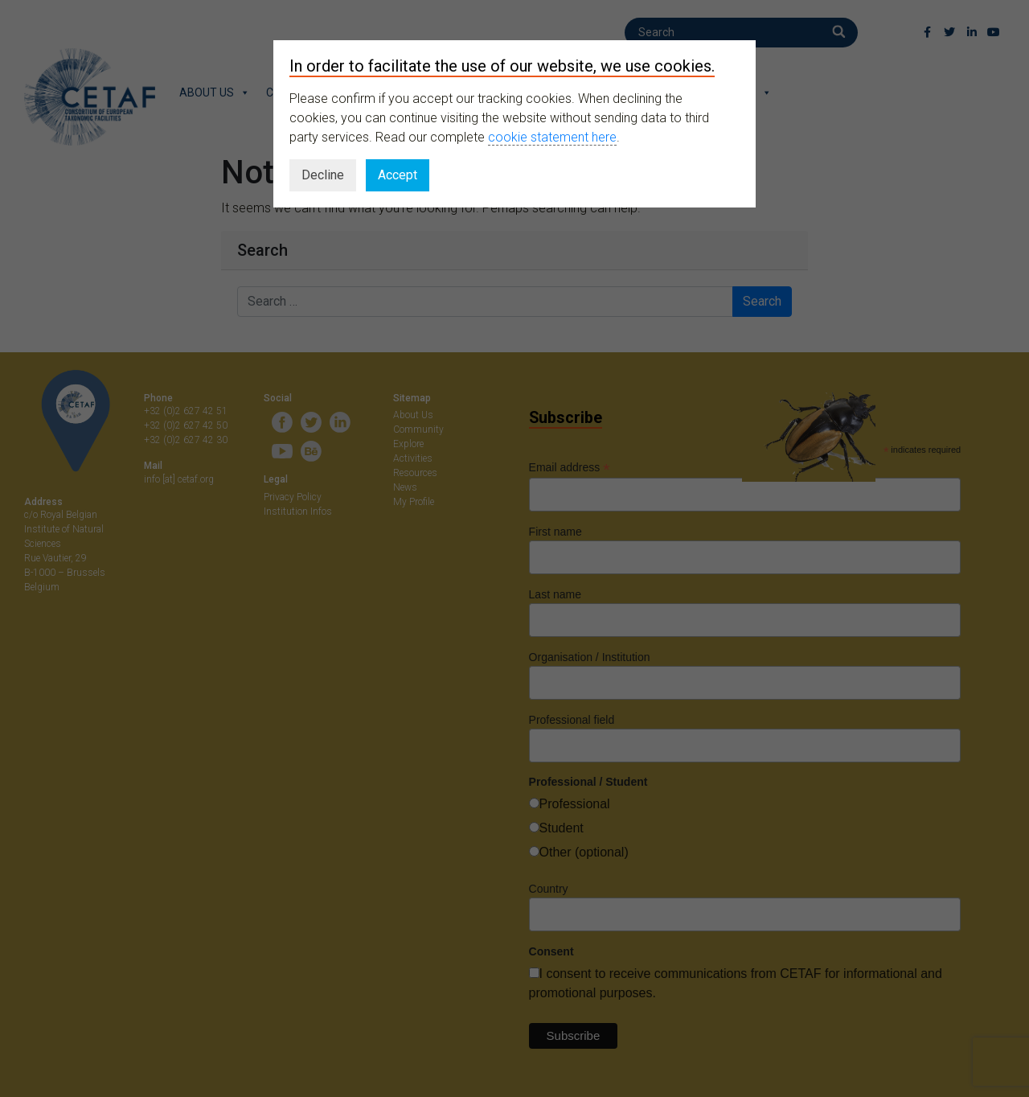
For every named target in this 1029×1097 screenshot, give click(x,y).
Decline (322, 175)
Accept (397, 175)
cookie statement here (552, 137)
